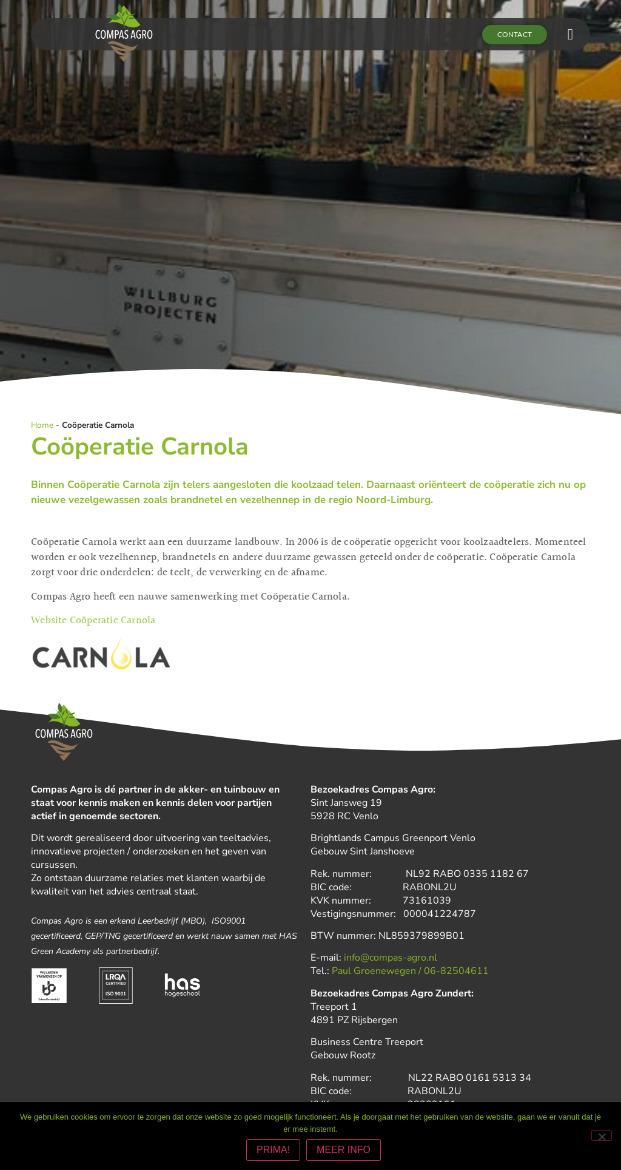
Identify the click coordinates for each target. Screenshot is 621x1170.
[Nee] (601, 1135)
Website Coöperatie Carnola (93, 620)
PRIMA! (273, 1150)
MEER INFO (344, 1150)
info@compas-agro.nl (390, 957)
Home (42, 425)
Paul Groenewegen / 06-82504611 (410, 971)
